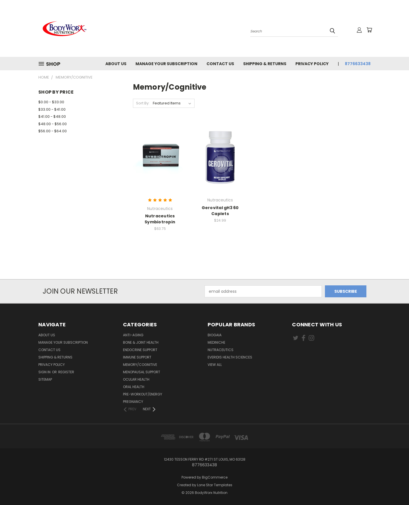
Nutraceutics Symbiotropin (160, 219)
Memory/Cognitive (140, 364)
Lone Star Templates (214, 485)
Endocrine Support (140, 349)
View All (215, 364)
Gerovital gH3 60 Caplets (220, 211)
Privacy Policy (312, 64)
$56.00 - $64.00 (52, 131)
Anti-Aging (133, 335)
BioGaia (215, 335)
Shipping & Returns (264, 64)
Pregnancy (133, 401)
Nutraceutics (220, 349)
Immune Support (137, 357)
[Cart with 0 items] (369, 30)
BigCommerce (215, 477)
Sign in (44, 372)
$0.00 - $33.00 (51, 102)
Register (66, 372)
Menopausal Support (141, 372)
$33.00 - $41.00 (52, 109)
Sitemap (45, 379)
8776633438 (358, 64)
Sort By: (142, 103)
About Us (115, 64)
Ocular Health (136, 379)
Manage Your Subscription (166, 64)
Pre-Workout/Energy (142, 394)
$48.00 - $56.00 (52, 124)
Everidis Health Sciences (230, 357)
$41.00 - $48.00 (52, 116)
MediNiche (216, 342)
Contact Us (220, 64)
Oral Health (133, 386)
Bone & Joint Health (140, 342)
